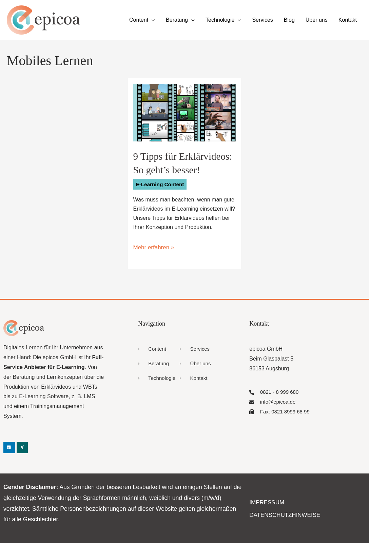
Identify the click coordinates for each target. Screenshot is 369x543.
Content (138, 20)
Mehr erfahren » (152, 246)
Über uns (317, 20)
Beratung (177, 20)
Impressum (265, 502)
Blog (289, 20)
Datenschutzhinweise (282, 514)
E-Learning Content (161, 184)
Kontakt (347, 20)
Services (262, 20)
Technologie (220, 20)
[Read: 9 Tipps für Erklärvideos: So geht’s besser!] (184, 112)
